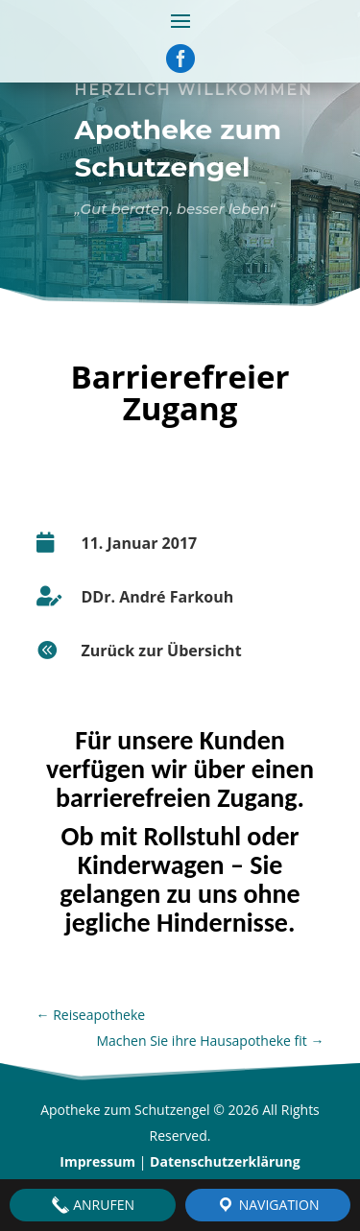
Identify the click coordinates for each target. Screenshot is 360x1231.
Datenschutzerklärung (225, 1161)
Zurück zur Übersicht (162, 650)
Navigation (267, 1205)
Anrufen (92, 1205)
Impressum (97, 1161)
